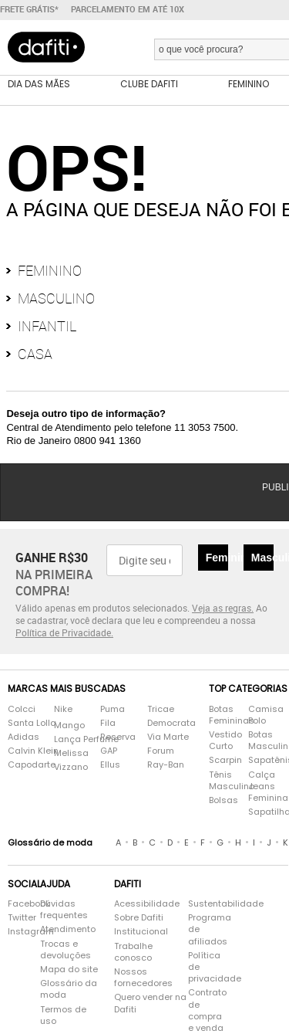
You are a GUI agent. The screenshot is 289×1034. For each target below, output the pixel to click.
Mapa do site (69, 969)
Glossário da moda (68, 989)
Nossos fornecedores (143, 977)
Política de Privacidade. (64, 632)
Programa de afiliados (208, 929)
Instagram (16, 931)
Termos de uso (63, 1015)
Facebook (16, 904)
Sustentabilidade (208, 904)
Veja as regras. (223, 608)
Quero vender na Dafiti (150, 1003)
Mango (69, 725)
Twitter (16, 918)
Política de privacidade (208, 967)
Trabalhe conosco (133, 952)
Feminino (50, 270)
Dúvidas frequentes (64, 909)
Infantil (47, 326)
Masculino (56, 298)
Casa (35, 353)
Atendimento (68, 929)
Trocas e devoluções (65, 949)
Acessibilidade (147, 904)
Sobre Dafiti (138, 918)
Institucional (141, 931)
